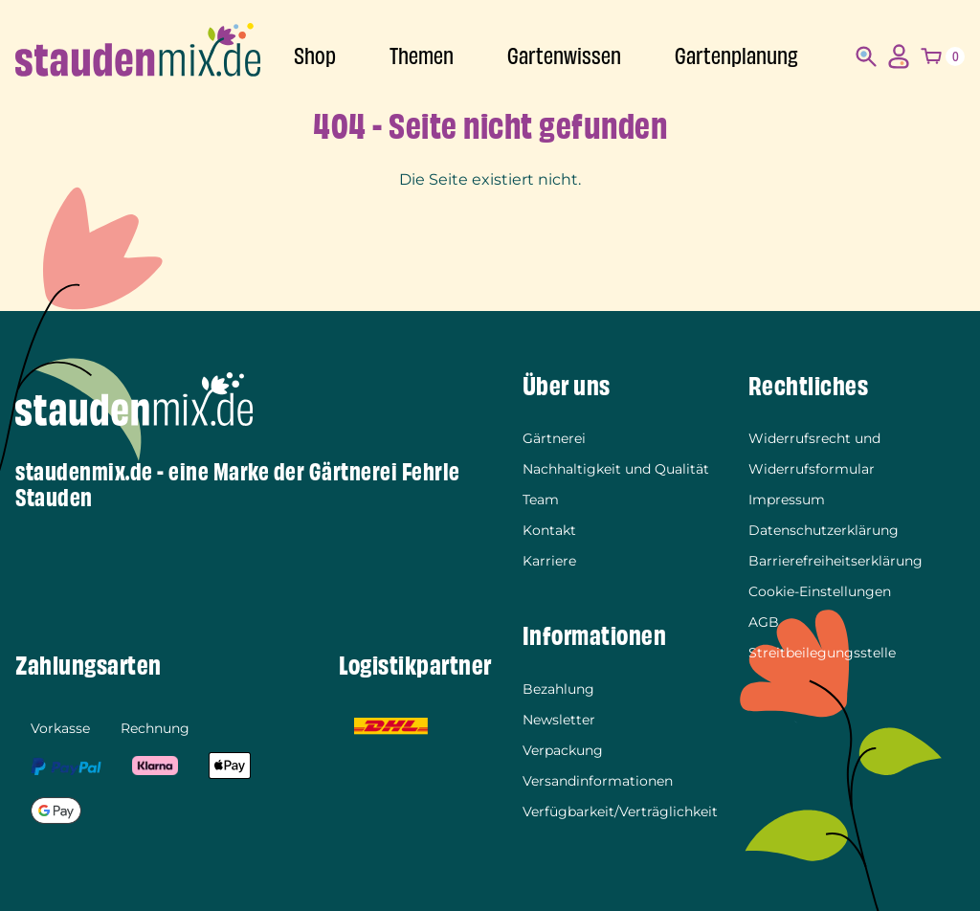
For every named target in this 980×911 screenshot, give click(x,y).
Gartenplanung (736, 56)
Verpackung (563, 750)
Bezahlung (558, 689)
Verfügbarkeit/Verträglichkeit (620, 811)
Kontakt (549, 530)
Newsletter (559, 719)
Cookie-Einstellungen (819, 591)
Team (541, 499)
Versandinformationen (598, 781)
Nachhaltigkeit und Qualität (616, 469)
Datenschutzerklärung (823, 530)
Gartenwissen (564, 56)
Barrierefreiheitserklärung (835, 560)
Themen (422, 56)
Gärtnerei (554, 438)
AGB (763, 622)
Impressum (786, 499)
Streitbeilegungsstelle (822, 652)
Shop (315, 56)
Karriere (549, 560)
